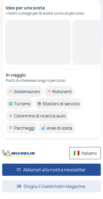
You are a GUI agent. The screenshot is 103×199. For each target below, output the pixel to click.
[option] (24, 91)
